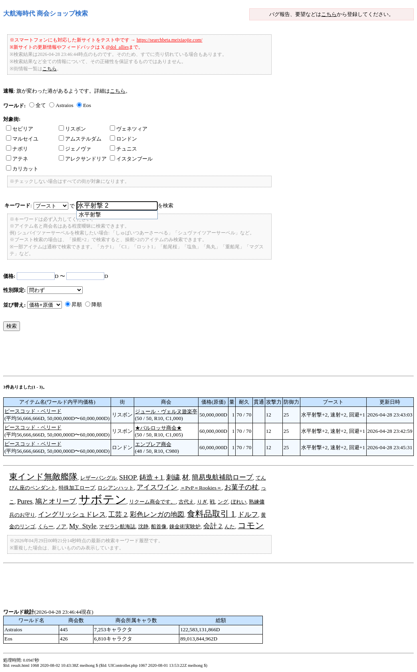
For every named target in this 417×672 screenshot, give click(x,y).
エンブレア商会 (153, 444)
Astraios (64, 105)
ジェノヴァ (75, 149)
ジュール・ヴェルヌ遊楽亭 (166, 411)
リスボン (72, 129)
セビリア (19, 129)
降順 (96, 304)
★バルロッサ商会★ (158, 428)
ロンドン (123, 139)
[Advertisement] (148, 355)
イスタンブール (131, 159)
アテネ (17, 159)
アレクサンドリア (83, 159)
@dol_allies (117, 47)
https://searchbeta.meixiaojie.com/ (170, 40)
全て (41, 105)
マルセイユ (22, 139)
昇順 (76, 304)
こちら (329, 14)
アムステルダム (80, 139)
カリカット (22, 169)
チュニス (123, 149)
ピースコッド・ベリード (33, 411)
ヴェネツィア (128, 129)
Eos (87, 105)
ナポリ (17, 149)
